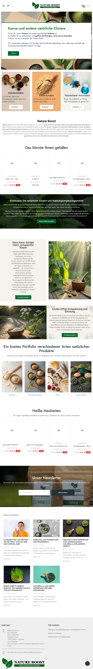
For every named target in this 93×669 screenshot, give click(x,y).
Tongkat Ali (35, 179)
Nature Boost (12, 176)
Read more (7, 559)
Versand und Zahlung (54, 633)
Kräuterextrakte (35, 395)
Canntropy (58, 443)
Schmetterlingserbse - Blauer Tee (82, 179)
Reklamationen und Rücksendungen (59, 637)
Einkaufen (14, 107)
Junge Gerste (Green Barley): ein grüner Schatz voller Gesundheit (17, 588)
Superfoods (81, 395)
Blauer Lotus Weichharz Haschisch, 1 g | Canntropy (59, 446)
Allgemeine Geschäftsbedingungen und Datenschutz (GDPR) (66, 630)
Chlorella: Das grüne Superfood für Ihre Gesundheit (44, 588)
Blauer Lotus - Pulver (12, 179)
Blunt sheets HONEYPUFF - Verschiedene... (59, 178)
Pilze (58, 395)
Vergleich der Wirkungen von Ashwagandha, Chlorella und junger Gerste (75, 543)
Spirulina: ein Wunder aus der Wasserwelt (46, 541)
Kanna (14, 53)
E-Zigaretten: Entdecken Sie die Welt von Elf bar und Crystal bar (16, 542)
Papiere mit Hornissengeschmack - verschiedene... (35, 445)
